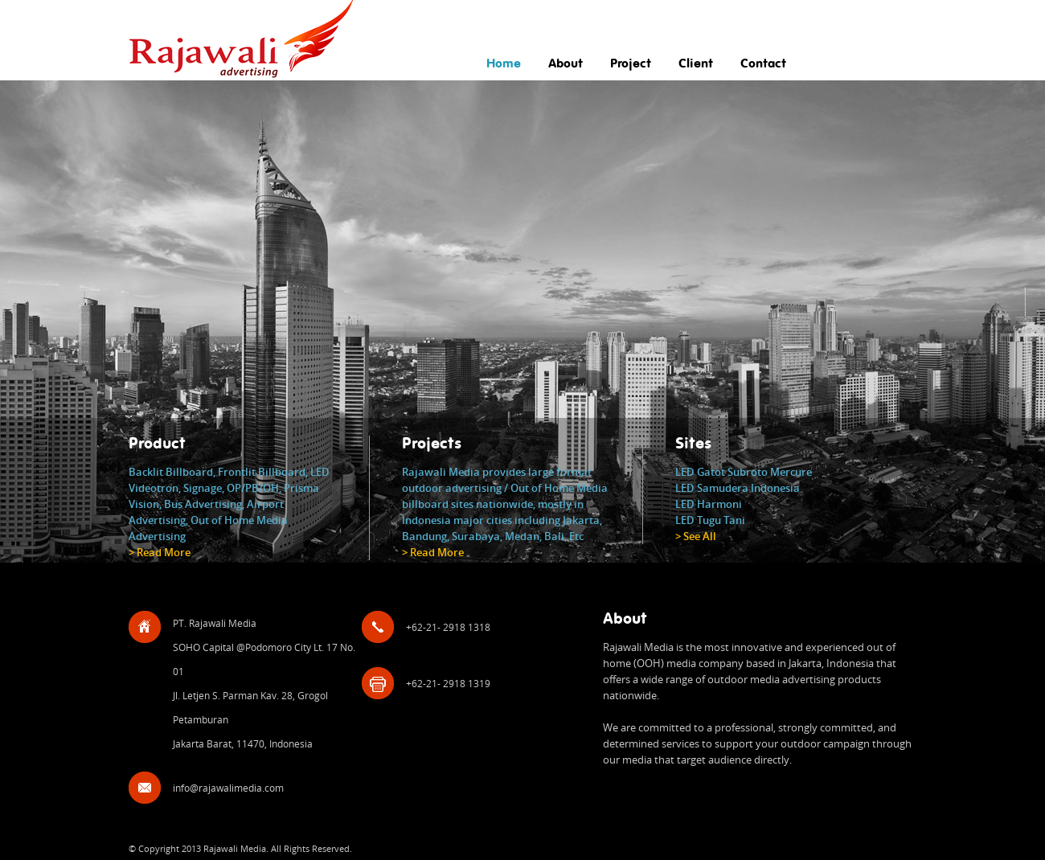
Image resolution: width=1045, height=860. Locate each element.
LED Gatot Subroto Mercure (743, 472)
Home (503, 63)
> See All (695, 536)
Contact (763, 63)
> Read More (160, 552)
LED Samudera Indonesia (737, 488)
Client (695, 63)
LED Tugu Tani (710, 520)
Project (630, 63)
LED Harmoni (708, 504)
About (565, 63)
